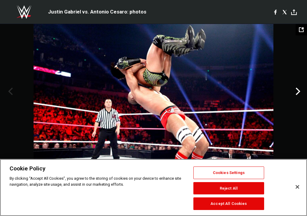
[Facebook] (275, 12)
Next (297, 91)
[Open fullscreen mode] (301, 29)
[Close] (297, 187)
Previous (9, 91)
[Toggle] (294, 12)
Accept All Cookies (228, 203)
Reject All (229, 188)
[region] (153, 187)
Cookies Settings (229, 172)
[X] (284, 12)
